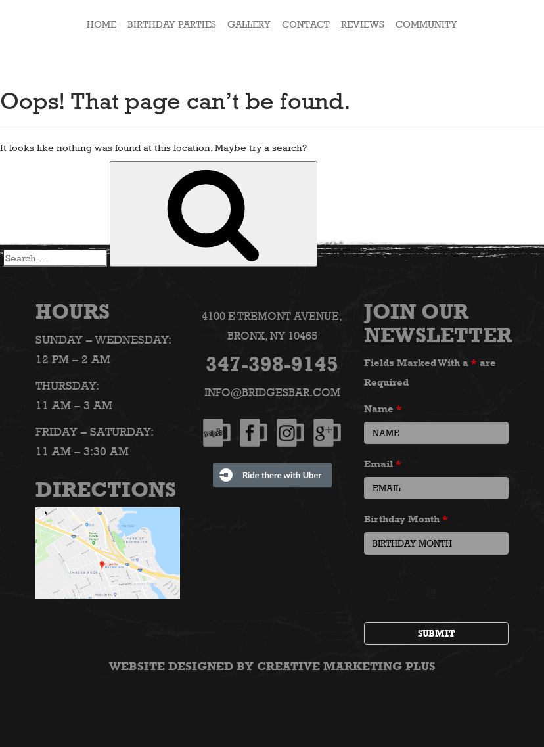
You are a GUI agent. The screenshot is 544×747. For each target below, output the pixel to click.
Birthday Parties (171, 24)
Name (383, 408)
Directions (105, 489)
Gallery (249, 24)
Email (382, 463)
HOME (101, 24)
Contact (306, 24)
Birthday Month (406, 518)
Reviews (362, 24)
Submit (436, 633)
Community (426, 24)
